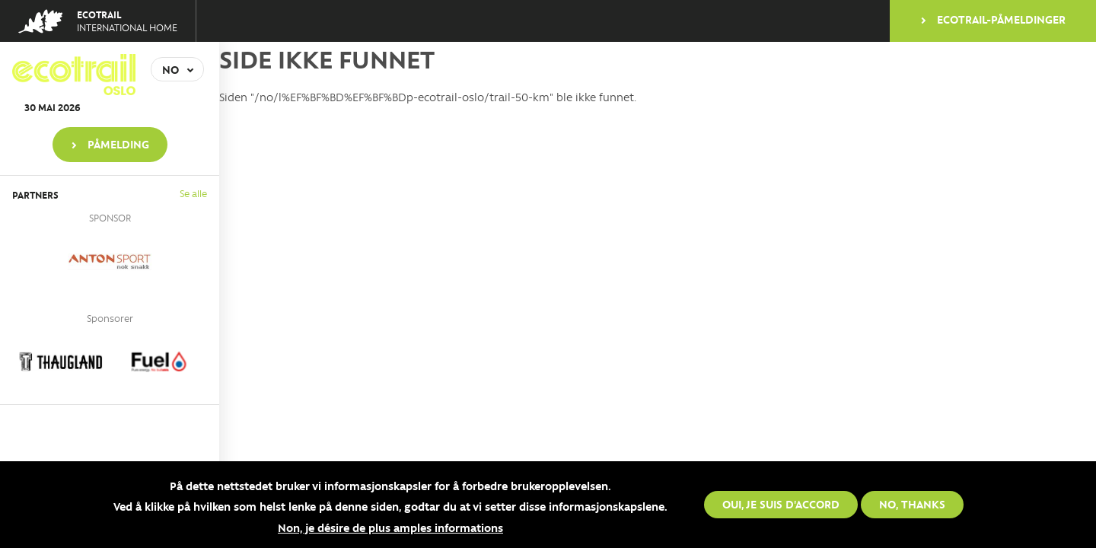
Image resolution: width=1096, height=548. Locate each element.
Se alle (193, 192)
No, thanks (912, 504)
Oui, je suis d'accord (781, 504)
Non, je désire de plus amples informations (390, 528)
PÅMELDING (118, 143)
